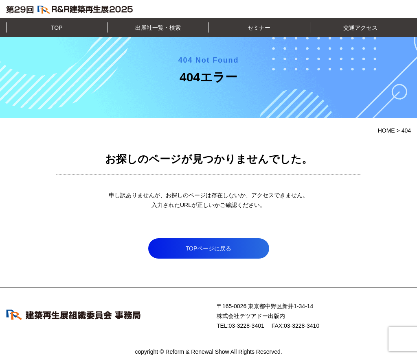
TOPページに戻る (209, 248)
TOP (57, 27)
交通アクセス (360, 27)
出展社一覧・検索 (158, 27)
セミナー (259, 27)
